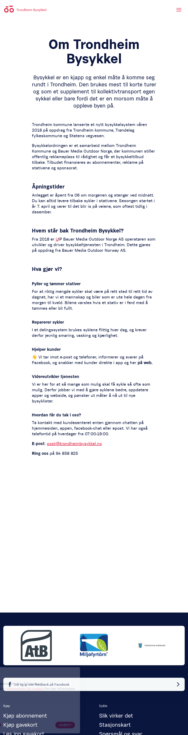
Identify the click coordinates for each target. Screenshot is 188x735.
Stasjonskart (115, 725)
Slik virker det (116, 715)
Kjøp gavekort (20, 725)
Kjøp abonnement (25, 715)
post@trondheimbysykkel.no (74, 443)
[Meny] (179, 9)
